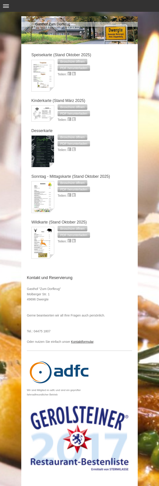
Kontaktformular (82, 341)
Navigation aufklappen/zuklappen (79, 6)
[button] (72, 61)
